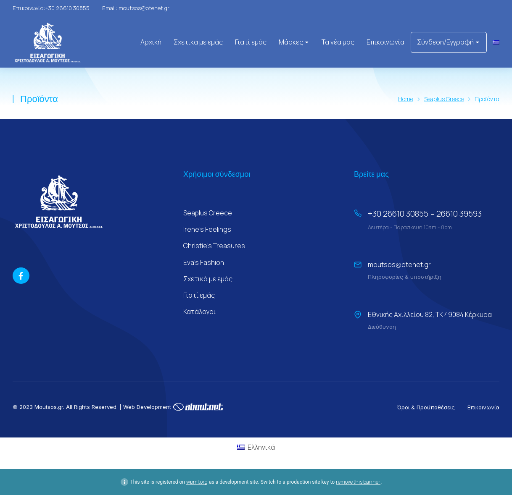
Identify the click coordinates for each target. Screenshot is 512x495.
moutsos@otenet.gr (399, 264)
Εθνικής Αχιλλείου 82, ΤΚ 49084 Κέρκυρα (430, 314)
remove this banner (358, 481)
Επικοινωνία (483, 407)
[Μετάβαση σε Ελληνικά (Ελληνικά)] (256, 447)
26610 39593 (459, 213)
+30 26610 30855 (398, 213)
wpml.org (197, 481)
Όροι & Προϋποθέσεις (426, 407)
